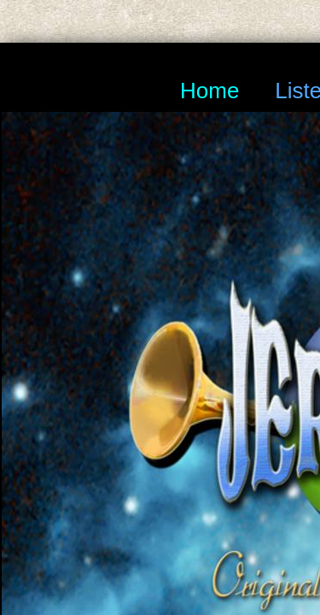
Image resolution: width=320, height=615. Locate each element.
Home (209, 90)
